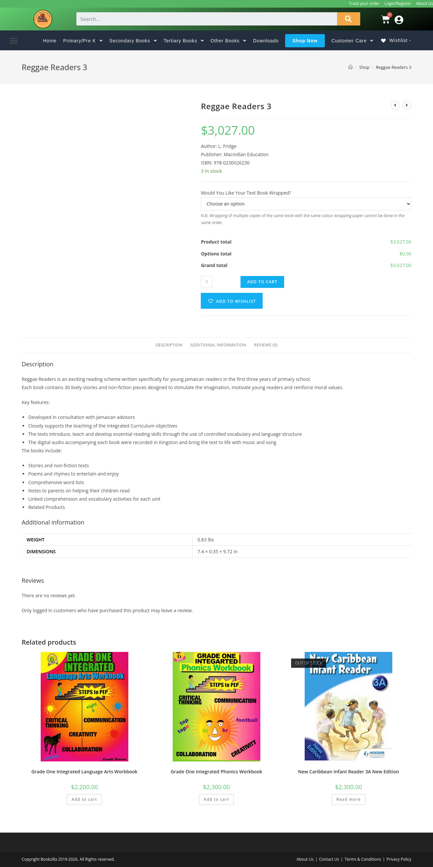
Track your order (364, 3)
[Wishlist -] (398, 40)
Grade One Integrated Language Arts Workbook (84, 771)
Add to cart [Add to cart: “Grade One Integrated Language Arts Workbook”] (84, 799)
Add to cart (262, 282)
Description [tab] (169, 345)
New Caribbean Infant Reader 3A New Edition (348, 771)
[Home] (350, 67)
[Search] (348, 18)
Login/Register (398, 3)
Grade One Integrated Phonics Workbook (216, 771)
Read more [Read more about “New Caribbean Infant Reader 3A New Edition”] (348, 799)
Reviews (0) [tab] (266, 345)
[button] (14, 40)
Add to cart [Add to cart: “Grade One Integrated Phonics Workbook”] (216, 799)
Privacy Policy (399, 859)
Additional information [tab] (218, 345)
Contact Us (329, 859)
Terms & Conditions (363, 859)
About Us (424, 3)
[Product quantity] (207, 282)
